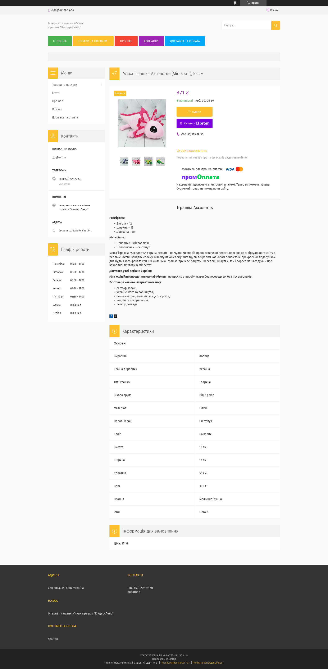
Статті (56, 93)
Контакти (151, 41)
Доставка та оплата (185, 41)
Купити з (196, 123)
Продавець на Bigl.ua (164, 658)
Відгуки (57, 109)
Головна (60, 41)
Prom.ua (183, 655)
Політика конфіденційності (208, 662)
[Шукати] (275, 25)
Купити (196, 111)
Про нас (126, 41)
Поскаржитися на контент (175, 662)
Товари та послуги (92, 41)
